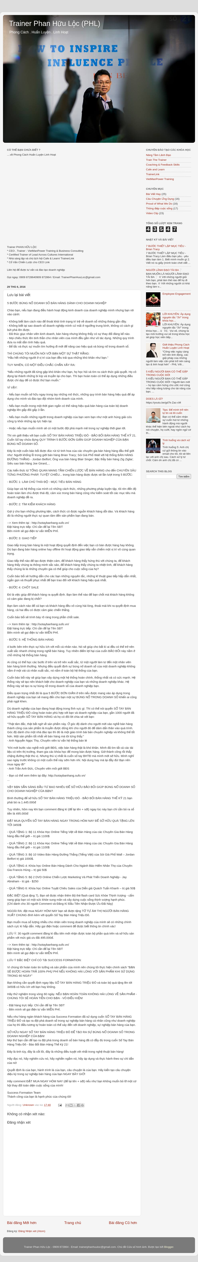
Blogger (168, 1246)
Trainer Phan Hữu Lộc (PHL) (54, 23)
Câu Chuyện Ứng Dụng (160, 198)
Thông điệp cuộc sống (159, 208)
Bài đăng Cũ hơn (123, 1223)
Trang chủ (72, 1223)
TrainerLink (152, 174)
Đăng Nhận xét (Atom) (31, 1231)
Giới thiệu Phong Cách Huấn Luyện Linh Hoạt (175, 346)
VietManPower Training (160, 179)
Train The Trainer (156, 159)
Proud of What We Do (159, 203)
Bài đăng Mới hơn (21, 1223)
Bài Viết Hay (153, 194)
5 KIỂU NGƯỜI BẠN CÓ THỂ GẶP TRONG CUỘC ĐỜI (167, 373)
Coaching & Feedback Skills (163, 164)
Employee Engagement (176, 293)
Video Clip (152, 213)
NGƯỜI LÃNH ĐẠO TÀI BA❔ (164, 270)
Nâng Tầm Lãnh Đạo (158, 155)
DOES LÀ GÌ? (154, 398)
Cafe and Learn (155, 169)
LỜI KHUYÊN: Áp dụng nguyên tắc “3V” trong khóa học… (176, 317)
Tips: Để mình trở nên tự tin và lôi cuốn (175, 411)
